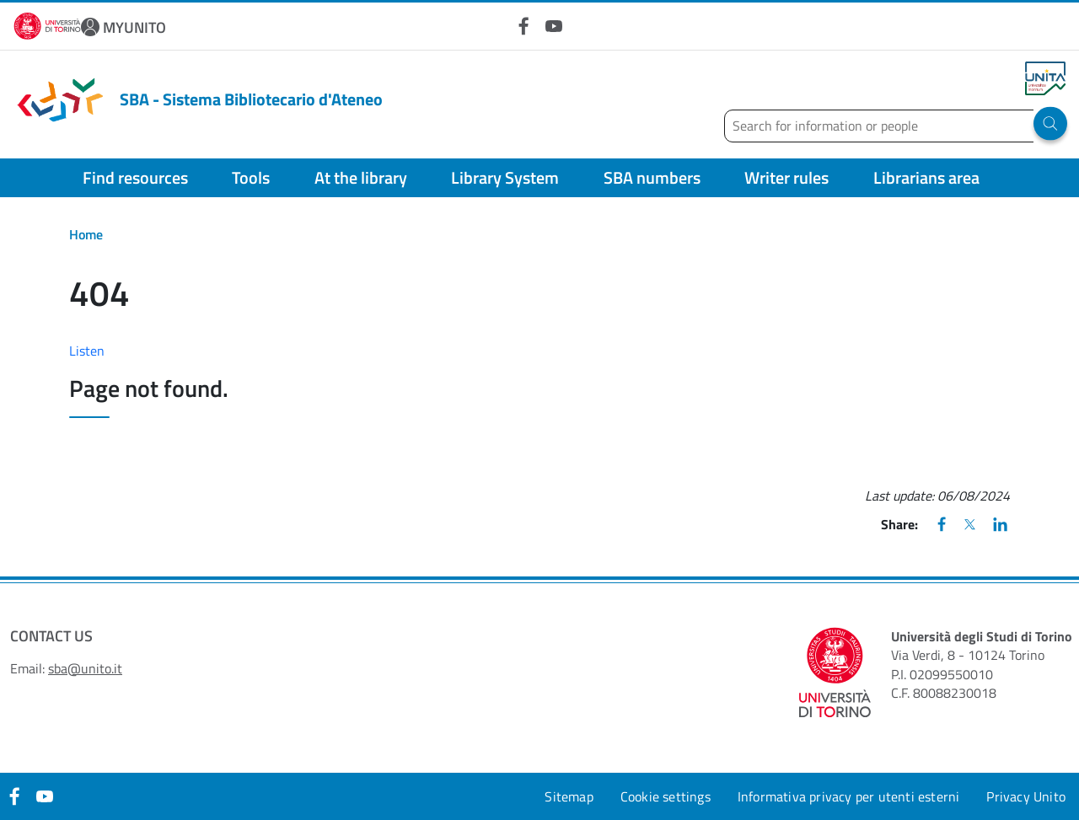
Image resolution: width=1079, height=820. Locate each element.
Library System (505, 177)
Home (86, 234)
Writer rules (786, 177)
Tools (251, 177)
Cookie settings (665, 796)
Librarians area (926, 177)
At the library (360, 177)
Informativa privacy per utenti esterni (849, 796)
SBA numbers (652, 177)
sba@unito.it (85, 668)
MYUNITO (134, 27)
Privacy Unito (1026, 796)
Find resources (135, 177)
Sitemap (569, 796)
